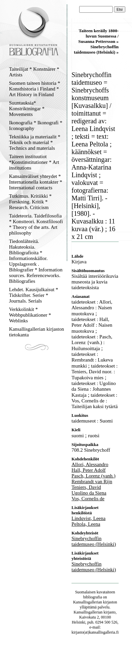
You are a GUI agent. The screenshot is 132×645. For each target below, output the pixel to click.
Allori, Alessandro (90, 464)
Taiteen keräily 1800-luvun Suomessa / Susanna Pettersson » (98, 36)
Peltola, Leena (86, 524)
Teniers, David (86, 487)
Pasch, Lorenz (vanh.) (94, 475)
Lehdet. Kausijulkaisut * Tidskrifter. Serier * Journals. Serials (33, 295)
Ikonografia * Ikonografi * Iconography (35, 125)
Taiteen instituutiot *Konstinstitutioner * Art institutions (34, 162)
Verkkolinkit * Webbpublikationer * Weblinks (30, 315)
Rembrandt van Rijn (92, 481)
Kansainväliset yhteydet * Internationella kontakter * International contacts (35, 182)
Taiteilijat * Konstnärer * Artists (34, 71)
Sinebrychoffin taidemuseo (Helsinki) (94, 541)
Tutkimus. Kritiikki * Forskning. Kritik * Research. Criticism (30, 201)
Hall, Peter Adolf (89, 470)
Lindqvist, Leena (89, 518)
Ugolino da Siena (89, 493)
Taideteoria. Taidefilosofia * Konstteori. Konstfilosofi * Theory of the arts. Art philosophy (36, 224)
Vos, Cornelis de (88, 498)
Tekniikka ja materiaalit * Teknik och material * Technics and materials (34, 142)
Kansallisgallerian (87, 602)
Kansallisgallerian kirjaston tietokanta (36, 331)
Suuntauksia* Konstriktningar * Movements (26, 108)
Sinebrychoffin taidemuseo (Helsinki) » (96, 49)
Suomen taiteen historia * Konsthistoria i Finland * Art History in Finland (34, 88)
